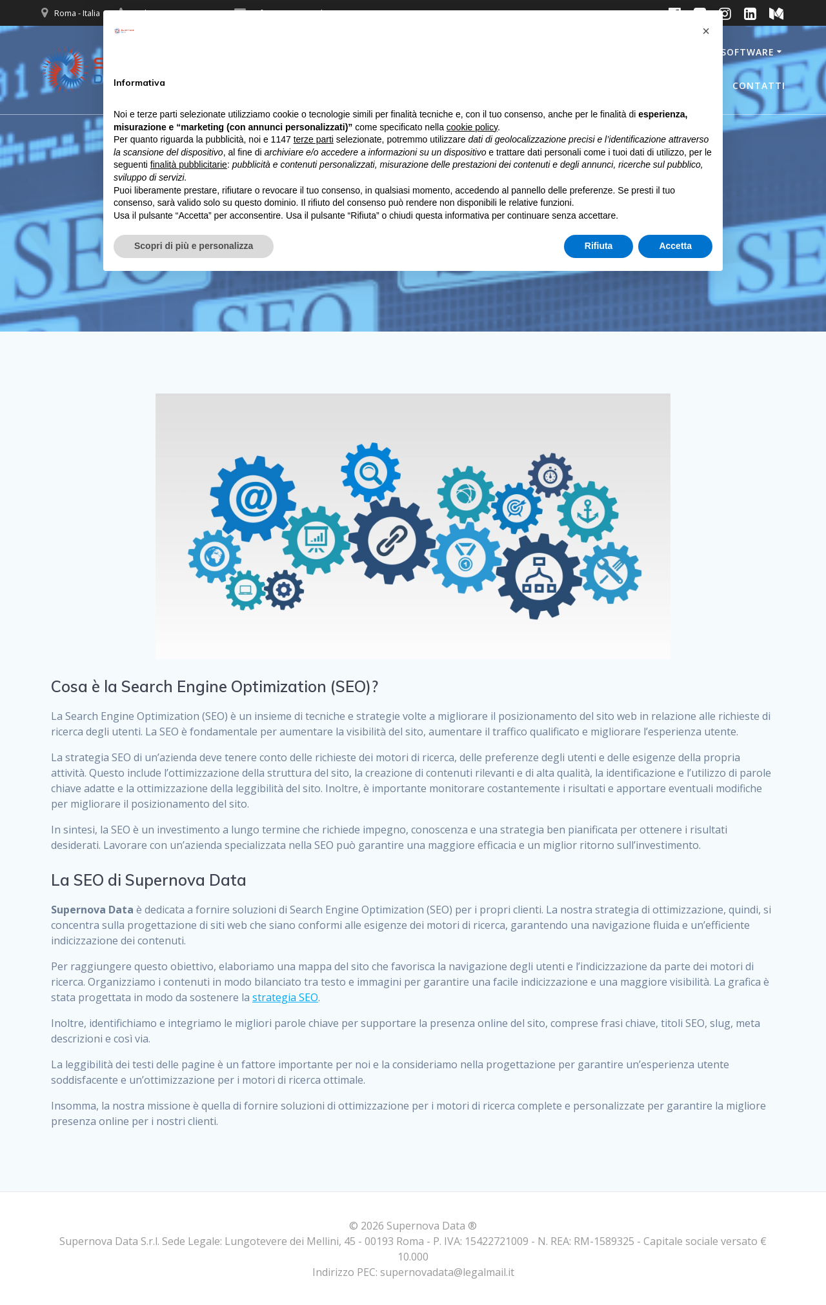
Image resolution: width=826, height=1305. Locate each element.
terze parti (314, 139)
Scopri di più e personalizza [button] (193, 246)
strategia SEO (285, 997)
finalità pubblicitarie (188, 164)
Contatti (758, 85)
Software (747, 52)
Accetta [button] (675, 246)
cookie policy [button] (472, 127)
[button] (706, 31)
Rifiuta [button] (599, 246)
